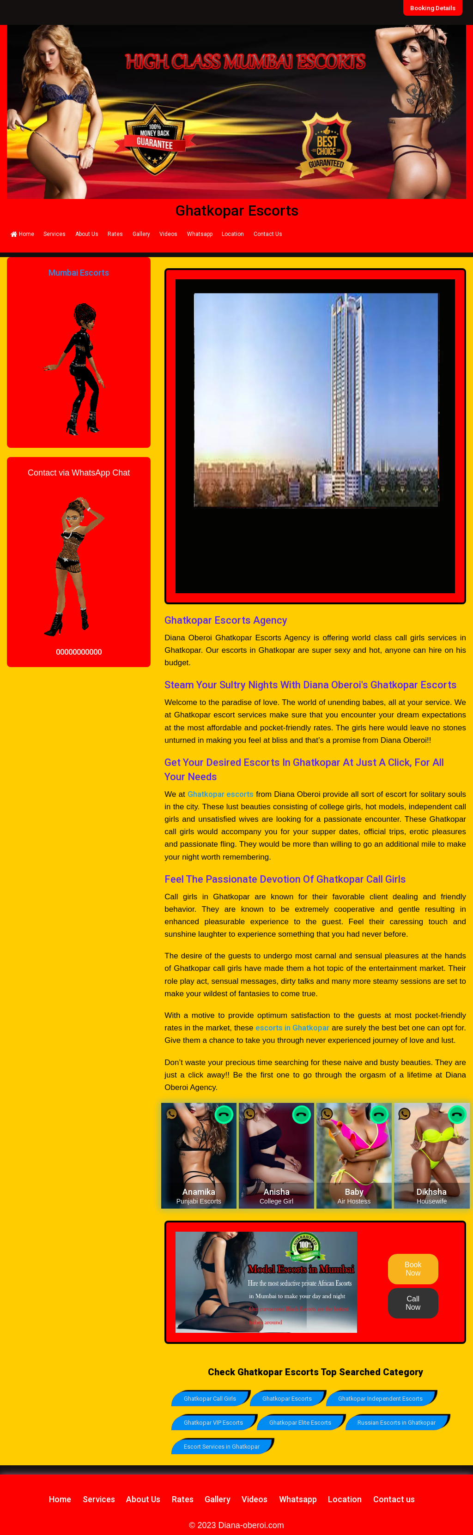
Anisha (277, 1192)
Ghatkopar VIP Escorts (213, 1422)
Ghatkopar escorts (221, 794)
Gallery (141, 234)
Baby (354, 1192)
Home (22, 234)
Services (54, 234)
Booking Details (433, 8)
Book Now (413, 1269)
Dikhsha (432, 1192)
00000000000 (79, 652)
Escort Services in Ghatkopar (222, 1445)
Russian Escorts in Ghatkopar (399, 1422)
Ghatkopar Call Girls (210, 1398)
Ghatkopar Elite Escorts (302, 1422)
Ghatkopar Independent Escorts (382, 1398)
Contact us (394, 1498)
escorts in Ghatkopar (292, 1027)
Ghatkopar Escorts (289, 1398)
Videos (168, 234)
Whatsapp (199, 234)
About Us (86, 234)
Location (233, 234)
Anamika (198, 1192)
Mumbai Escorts (79, 272)
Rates (115, 234)
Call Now (413, 1303)
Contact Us (268, 234)
